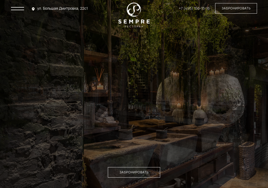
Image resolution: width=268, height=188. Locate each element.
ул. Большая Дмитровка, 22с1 (62, 8)
